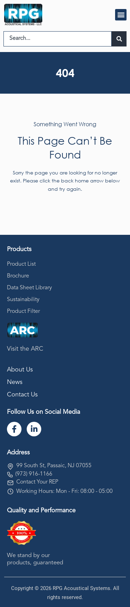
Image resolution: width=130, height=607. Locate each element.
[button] (121, 14)
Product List (21, 264)
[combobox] (57, 38)
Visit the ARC (25, 349)
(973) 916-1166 (33, 474)
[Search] (119, 38)
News (15, 382)
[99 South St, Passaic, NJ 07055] (10, 466)
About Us (20, 370)
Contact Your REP (37, 482)
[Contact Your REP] (10, 482)
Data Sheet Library (29, 288)
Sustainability (23, 299)
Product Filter (23, 311)
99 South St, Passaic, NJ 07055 (54, 466)
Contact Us (22, 395)
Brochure (18, 276)
